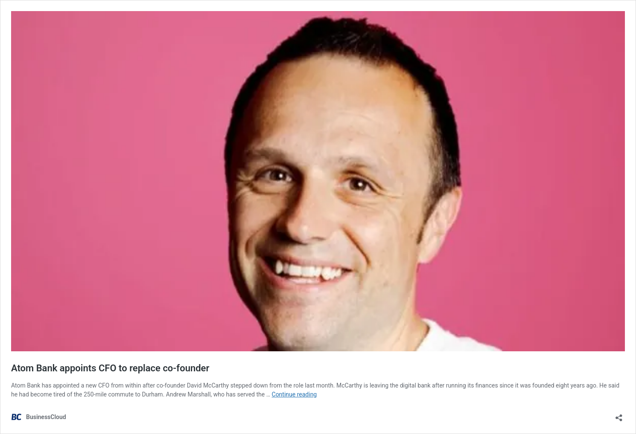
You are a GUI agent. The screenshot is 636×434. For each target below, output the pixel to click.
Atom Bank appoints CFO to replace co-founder (110, 368)
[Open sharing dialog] (619, 415)
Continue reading (294, 394)
